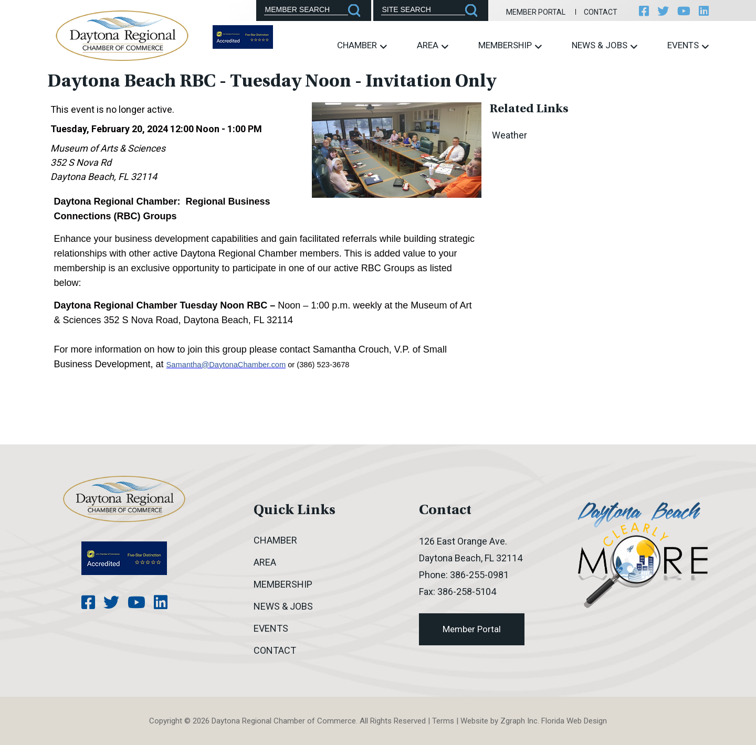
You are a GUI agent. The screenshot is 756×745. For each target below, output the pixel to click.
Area (432, 45)
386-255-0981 (479, 574)
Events (688, 45)
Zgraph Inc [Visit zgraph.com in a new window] (519, 721)
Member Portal (535, 12)
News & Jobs (604, 45)
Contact (600, 12)
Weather (509, 135)
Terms (443, 721)
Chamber (362, 45)
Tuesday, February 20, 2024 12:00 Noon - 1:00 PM (156, 128)
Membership (510, 45)
